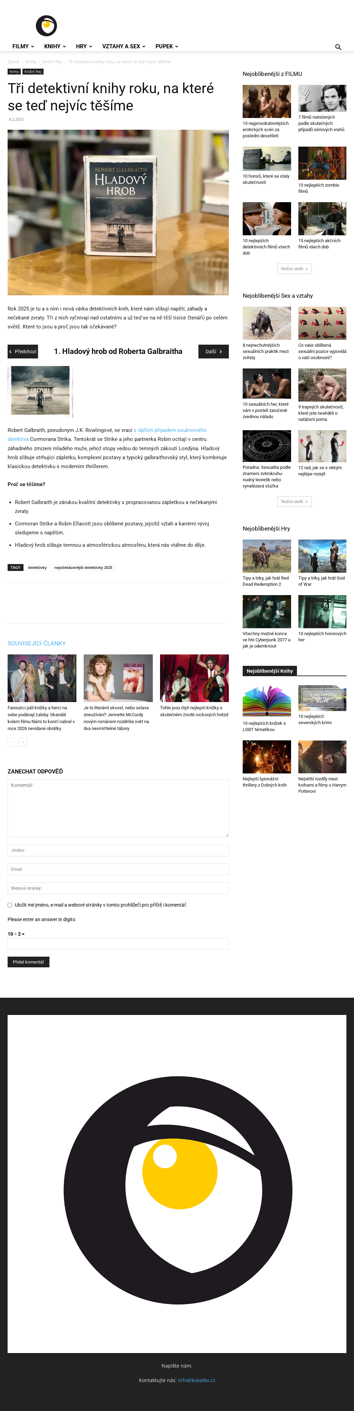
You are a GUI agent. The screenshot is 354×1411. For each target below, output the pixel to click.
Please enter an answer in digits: (42, 919)
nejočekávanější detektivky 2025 (83, 567)
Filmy (23, 46)
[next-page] (23, 742)
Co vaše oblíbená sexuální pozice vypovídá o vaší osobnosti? (322, 351)
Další (214, 352)
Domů (13, 62)
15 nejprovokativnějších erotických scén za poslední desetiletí (266, 129)
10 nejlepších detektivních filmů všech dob (266, 247)
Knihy (55, 46)
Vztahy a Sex (124, 46)
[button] (338, 48)
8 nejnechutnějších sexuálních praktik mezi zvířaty (266, 351)
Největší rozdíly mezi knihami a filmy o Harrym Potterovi (322, 785)
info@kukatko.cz (196, 1380)
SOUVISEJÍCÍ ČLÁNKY (37, 643)
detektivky (37, 567)
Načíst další (294, 269)
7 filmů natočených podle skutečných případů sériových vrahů (321, 123)
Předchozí (22, 352)
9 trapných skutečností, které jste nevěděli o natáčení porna (321, 413)
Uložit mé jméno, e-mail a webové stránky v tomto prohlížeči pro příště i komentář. (101, 905)
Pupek (167, 46)
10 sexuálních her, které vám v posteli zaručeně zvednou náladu (266, 410)
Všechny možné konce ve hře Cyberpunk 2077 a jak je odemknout (266, 640)
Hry (84, 46)
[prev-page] (12, 742)
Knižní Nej (52, 62)
